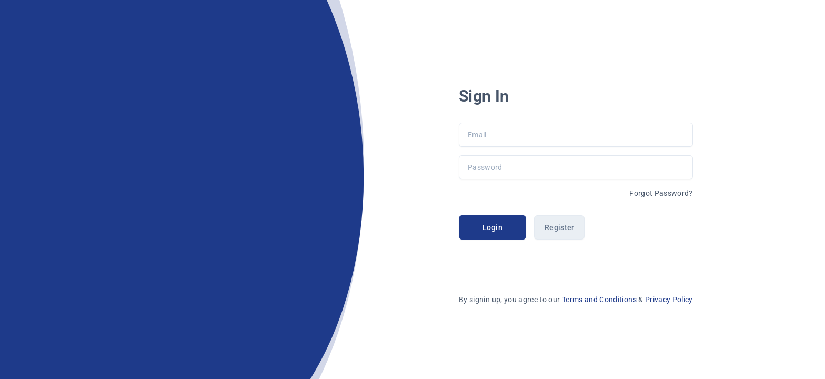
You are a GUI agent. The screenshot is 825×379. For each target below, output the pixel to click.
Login (492, 227)
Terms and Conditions (600, 299)
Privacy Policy (669, 299)
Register (560, 227)
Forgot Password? (661, 193)
